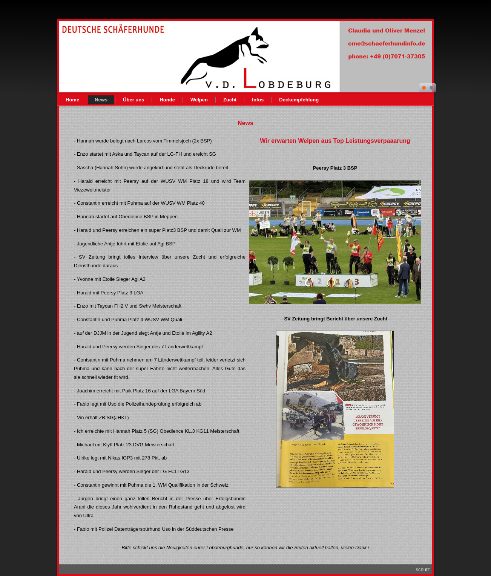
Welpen (199, 100)
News (101, 100)
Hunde (167, 100)
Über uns (133, 100)
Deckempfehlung (299, 100)
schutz (423, 569)
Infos (258, 100)
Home (72, 100)
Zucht (229, 100)
